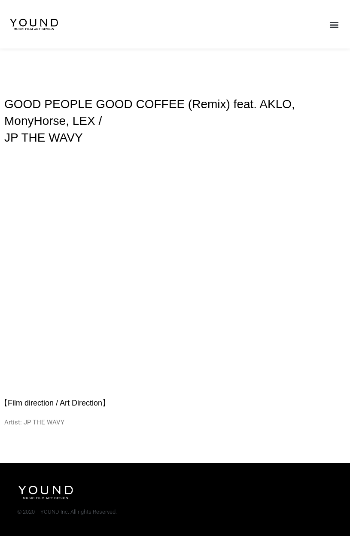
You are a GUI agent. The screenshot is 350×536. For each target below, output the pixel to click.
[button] (334, 24)
